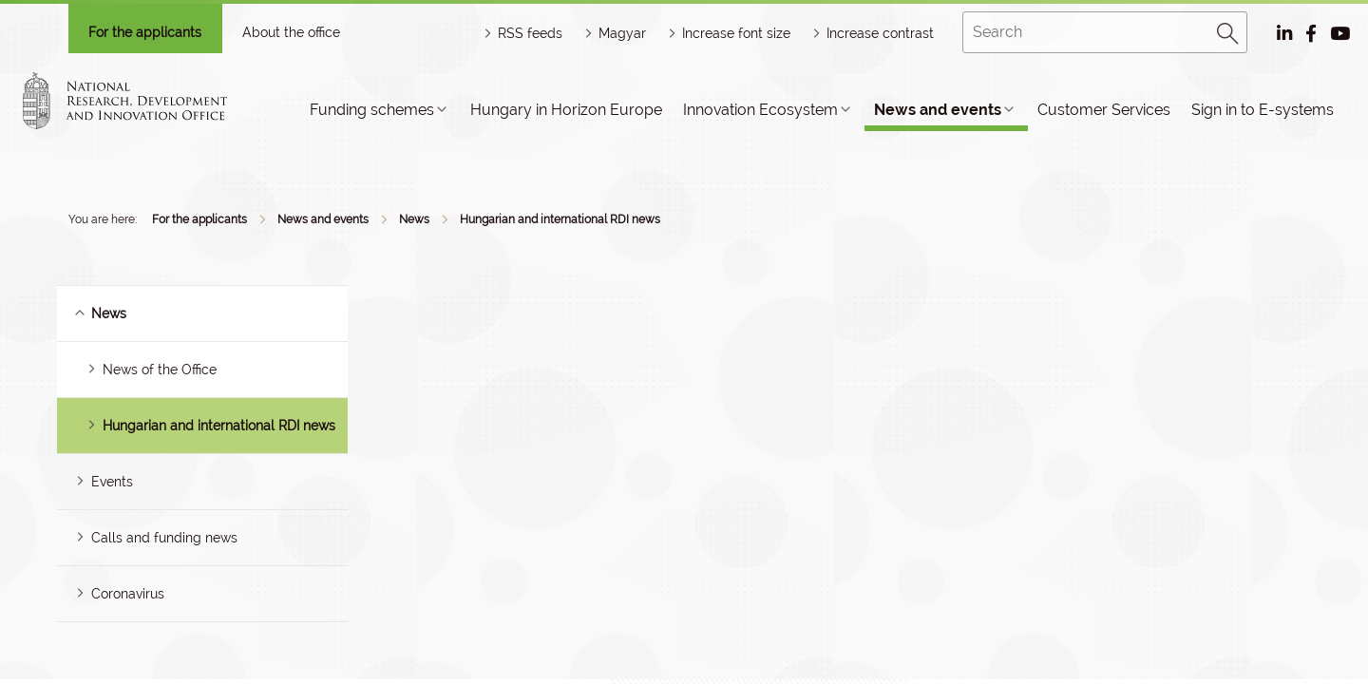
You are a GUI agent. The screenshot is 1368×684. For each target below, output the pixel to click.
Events (112, 481)
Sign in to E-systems (1262, 110)
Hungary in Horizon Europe (566, 110)
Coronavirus (127, 593)
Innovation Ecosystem (760, 110)
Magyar (622, 33)
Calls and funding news (164, 537)
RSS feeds (530, 33)
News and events (937, 110)
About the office (291, 32)
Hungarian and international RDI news (560, 219)
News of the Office (160, 369)
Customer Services (1103, 110)
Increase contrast (880, 33)
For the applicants (144, 32)
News (414, 219)
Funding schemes (372, 110)
